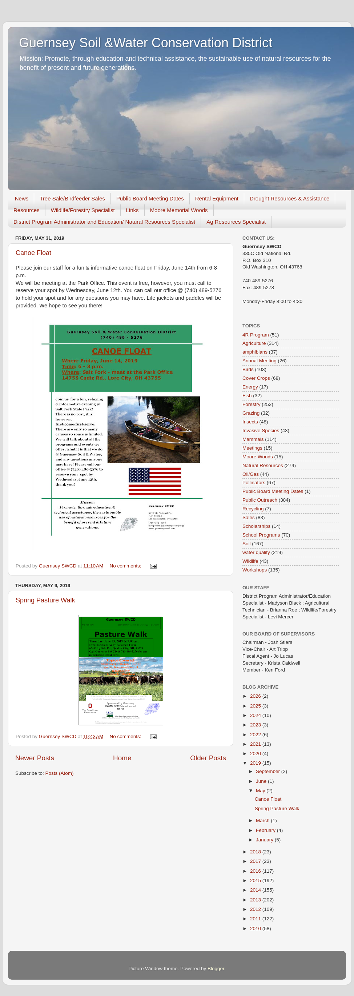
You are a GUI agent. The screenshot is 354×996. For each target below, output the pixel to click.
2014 (256, 890)
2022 (256, 734)
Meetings (252, 448)
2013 (256, 900)
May (261, 790)
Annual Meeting (259, 360)
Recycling (253, 508)
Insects (250, 422)
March (263, 820)
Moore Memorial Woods (179, 210)
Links (132, 210)
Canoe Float (33, 252)
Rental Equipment (216, 198)
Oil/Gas (250, 474)
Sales (248, 517)
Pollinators (253, 482)
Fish (247, 395)
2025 (256, 706)
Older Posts (208, 758)
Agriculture (254, 343)
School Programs (261, 535)
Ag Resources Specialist (236, 222)
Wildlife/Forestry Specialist (83, 210)
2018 (256, 851)
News (22, 198)
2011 (256, 918)
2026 (256, 696)
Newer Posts (34, 758)
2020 (256, 753)
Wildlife (250, 561)
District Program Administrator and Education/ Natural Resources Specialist (104, 222)
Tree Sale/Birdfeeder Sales (72, 198)
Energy (250, 387)
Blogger (216, 968)
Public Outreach (259, 500)
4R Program (255, 335)
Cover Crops (256, 378)
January (265, 839)
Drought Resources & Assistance (289, 198)
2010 (256, 928)
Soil (246, 543)
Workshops (254, 570)
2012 (256, 909)
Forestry (251, 404)
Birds (248, 369)
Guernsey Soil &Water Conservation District (145, 42)
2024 (256, 715)
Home (122, 758)
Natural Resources (262, 465)
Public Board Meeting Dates (150, 198)
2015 (256, 880)
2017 (256, 861)
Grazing (251, 413)
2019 (256, 763)
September (268, 771)
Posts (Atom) (59, 773)
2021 (256, 744)
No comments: (126, 566)
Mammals (253, 439)
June (262, 781)
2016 (256, 871)
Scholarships (256, 526)
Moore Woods (257, 456)
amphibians (254, 352)
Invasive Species (260, 430)
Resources (26, 210)
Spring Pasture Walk (45, 600)
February (266, 830)
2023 (256, 725)
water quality (256, 552)
